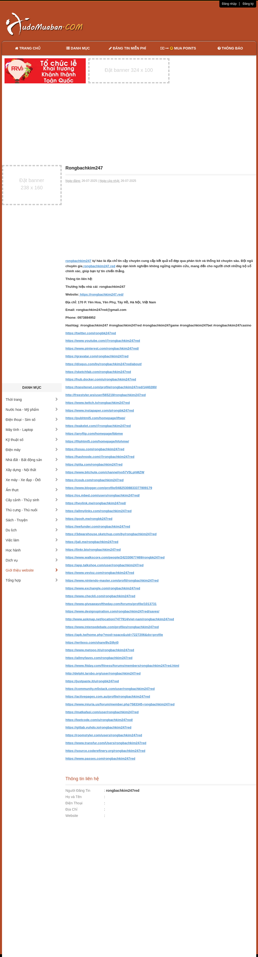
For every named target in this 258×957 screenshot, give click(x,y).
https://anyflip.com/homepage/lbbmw (94, 433)
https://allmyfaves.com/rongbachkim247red (98, 658)
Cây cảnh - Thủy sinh (32, 500)
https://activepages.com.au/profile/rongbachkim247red (107, 696)
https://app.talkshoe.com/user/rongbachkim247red (104, 565)
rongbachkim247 (78, 261)
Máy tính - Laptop (32, 430)
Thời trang (32, 400)
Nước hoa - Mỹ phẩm (32, 410)
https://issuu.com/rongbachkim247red (94, 449)
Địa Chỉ (71, 809)
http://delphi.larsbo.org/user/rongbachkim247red (103, 673)
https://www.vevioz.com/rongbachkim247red (99, 573)
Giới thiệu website (32, 570)
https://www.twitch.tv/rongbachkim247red (97, 403)
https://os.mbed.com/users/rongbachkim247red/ (102, 495)
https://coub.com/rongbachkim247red (94, 480)
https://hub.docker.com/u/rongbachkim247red (100, 379)
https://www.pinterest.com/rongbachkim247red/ (102, 348)
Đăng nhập (229, 4)
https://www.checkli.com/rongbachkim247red (100, 596)
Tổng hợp (32, 580)
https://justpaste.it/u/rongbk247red (92, 681)
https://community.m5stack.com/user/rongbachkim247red (110, 689)
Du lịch (32, 530)
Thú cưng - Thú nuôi (32, 510)
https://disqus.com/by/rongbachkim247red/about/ (103, 364)
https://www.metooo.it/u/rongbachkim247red (99, 650)
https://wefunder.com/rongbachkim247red (97, 526)
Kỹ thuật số (32, 440)
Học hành (32, 550)
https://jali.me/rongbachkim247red (91, 542)
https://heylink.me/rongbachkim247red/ (95, 503)
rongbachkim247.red (98, 266)
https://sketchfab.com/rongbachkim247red (98, 372)
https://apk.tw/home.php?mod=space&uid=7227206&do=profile (114, 635)
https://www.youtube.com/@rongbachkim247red (102, 341)
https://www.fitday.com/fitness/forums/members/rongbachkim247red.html (122, 665)
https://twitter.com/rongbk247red (90, 333)
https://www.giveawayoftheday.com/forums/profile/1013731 (110, 604)
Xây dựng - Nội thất (32, 470)
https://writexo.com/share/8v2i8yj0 (92, 642)
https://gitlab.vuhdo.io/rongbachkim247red (98, 727)
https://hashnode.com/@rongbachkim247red (99, 457)
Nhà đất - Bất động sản (32, 460)
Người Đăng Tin (77, 791)
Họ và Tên (73, 797)
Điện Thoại (73, 803)
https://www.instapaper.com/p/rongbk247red (99, 410)
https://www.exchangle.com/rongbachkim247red (102, 588)
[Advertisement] (182, 24)
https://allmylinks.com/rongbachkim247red (98, 511)
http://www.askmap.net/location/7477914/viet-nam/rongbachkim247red (119, 619)
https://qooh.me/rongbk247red (88, 519)
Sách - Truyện (32, 520)
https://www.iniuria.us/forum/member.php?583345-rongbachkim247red (120, 704)
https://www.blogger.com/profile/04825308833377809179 (108, 488)
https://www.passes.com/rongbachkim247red (100, 758)
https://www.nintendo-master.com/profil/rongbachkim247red (112, 580)
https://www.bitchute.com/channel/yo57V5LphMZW (104, 472)
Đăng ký (248, 4)
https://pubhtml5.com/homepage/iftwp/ (95, 418)
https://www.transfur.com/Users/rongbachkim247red (105, 743)
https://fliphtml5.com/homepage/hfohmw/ (97, 441)
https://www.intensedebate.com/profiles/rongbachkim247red (112, 627)
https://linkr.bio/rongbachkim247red (93, 549)
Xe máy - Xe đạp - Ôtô (32, 480)
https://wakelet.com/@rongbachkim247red (98, 426)
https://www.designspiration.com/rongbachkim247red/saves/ (112, 611)
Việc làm (32, 540)
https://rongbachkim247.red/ (101, 294)
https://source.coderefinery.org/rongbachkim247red (105, 751)
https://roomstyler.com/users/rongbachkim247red (103, 735)
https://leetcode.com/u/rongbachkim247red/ (99, 720)
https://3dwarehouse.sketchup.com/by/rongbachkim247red (110, 534)
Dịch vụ (32, 560)
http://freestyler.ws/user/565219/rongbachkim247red (105, 395)
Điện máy (32, 450)
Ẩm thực (32, 490)
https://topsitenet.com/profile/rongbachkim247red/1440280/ (111, 387)
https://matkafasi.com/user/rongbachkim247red (102, 712)
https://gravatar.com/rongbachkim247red (96, 356)
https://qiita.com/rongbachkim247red (94, 464)
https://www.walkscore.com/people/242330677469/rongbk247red (114, 557)
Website (71, 816)
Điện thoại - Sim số (32, 420)
